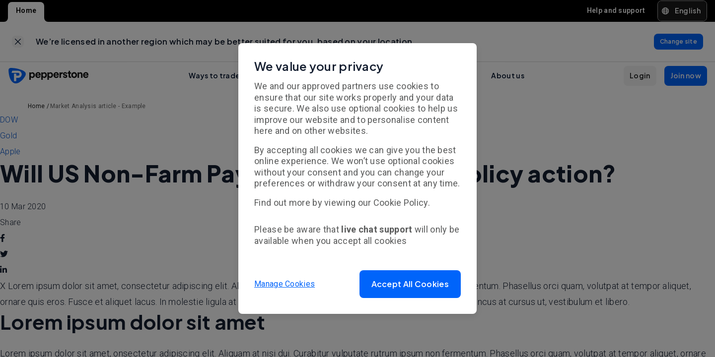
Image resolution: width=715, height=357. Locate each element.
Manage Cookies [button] (284, 284)
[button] (410, 284)
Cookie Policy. (401, 202)
